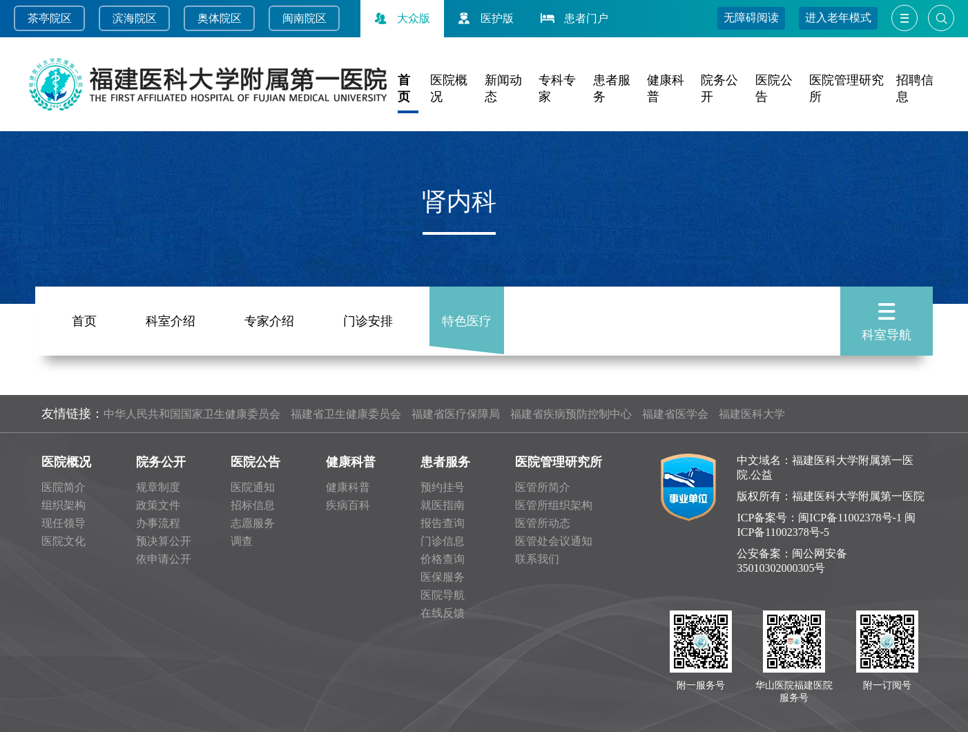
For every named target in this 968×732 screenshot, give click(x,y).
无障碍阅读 (751, 17)
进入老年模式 (838, 17)
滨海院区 (135, 18)
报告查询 (442, 523)
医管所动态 (542, 523)
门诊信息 (442, 541)
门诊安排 (368, 318)
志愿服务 (253, 523)
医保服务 (442, 577)
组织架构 (63, 505)
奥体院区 (219, 18)
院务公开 (161, 462)
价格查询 (442, 559)
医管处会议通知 (553, 541)
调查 (242, 541)
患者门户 (573, 18)
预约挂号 (442, 487)
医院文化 (63, 541)
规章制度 (158, 487)
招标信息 (253, 505)
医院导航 (442, 595)
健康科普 (351, 462)
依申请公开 (163, 559)
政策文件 (158, 505)
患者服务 (445, 462)
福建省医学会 (675, 414)
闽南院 (299, 18)
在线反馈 (442, 613)
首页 (84, 318)
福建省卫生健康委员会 (346, 414)
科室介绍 (170, 318)
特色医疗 (467, 318)
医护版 (484, 18)
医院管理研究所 (558, 462)
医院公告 (255, 462)
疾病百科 (348, 505)
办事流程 (158, 523)
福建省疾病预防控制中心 (571, 414)
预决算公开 (163, 541)
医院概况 (66, 462)
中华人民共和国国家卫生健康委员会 (192, 414)
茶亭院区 (50, 18)
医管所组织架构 (553, 505)
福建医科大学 (752, 414)
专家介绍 (269, 318)
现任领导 (63, 523)
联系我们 (537, 559)
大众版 (400, 18)
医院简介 (63, 487)
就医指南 (442, 505)
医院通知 (253, 487)
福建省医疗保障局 (456, 414)
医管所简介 (542, 487)
